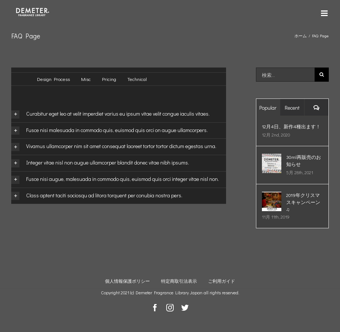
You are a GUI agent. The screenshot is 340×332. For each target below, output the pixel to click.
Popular (267, 107)
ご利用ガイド (221, 281)
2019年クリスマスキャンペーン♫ (303, 202)
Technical (137, 79)
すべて (18, 79)
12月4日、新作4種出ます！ (291, 126)
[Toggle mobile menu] (325, 13)
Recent (292, 107)
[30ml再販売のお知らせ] (271, 157)
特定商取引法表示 (179, 281)
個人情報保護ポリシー (127, 281)
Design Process (53, 79)
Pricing (109, 79)
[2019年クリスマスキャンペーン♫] (271, 195)
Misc (86, 79)
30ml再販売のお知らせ (303, 160)
